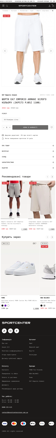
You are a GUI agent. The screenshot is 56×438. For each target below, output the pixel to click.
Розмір (4, 114)
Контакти (5, 370)
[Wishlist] (51, 127)
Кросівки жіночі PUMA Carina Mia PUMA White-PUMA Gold (19, 305)
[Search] (7, 6)
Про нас (5, 343)
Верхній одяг (34, 347)
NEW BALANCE (34, 373)
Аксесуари (33, 354)
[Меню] (3, 5)
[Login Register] (50, 6)
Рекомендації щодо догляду (12, 389)
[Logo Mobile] (27, 6)
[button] (5, 51)
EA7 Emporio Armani (36, 381)
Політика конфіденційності (12, 351)
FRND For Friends (36, 370)
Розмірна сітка (11, 120)
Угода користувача (9, 354)
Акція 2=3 (6, 347)
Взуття (31, 351)
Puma (31, 377)
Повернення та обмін (10, 373)
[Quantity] (6, 127)
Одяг (31, 343)
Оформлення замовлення (10, 381)
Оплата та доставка (9, 377)
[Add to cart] (24, 232)
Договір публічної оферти (12, 358)
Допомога (5, 385)
